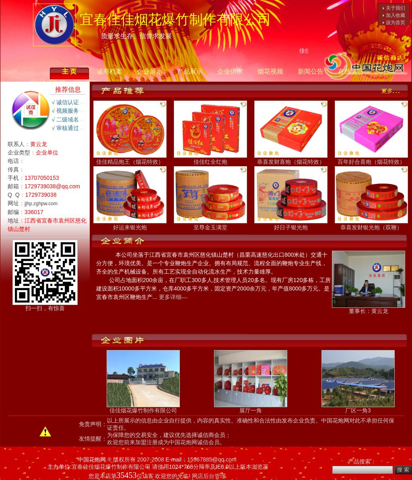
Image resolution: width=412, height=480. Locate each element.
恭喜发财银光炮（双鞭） (371, 224)
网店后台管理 (209, 476)
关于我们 (395, 8)
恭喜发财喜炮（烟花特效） (291, 158)
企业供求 (230, 71)
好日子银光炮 (291, 224)
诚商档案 (109, 71)
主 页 (69, 71)
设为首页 (395, 22)
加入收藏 (395, 15)
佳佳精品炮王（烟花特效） (130, 158)
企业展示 (150, 71)
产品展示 (190, 71)
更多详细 (170, 297)
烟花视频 (270, 71)
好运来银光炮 (130, 224)
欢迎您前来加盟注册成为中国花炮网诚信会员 (163, 442)
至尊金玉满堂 (210, 224)
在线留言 (351, 71)
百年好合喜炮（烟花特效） (371, 158)
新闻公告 (310, 71)
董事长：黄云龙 (368, 308)
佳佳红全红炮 (210, 158)
